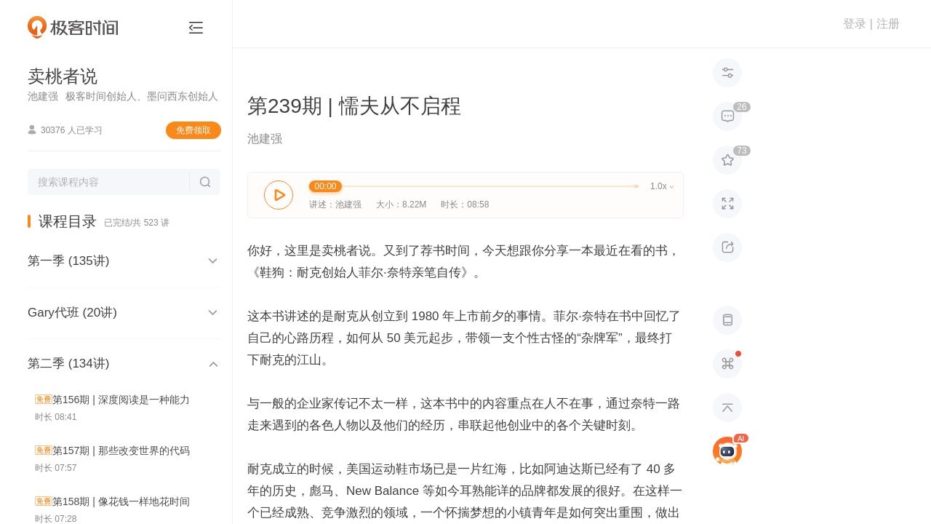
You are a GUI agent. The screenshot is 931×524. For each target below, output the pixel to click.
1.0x (661, 186)
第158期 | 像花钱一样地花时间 (121, 501)
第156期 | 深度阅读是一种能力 (121, 399)
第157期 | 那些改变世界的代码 (121, 450)
